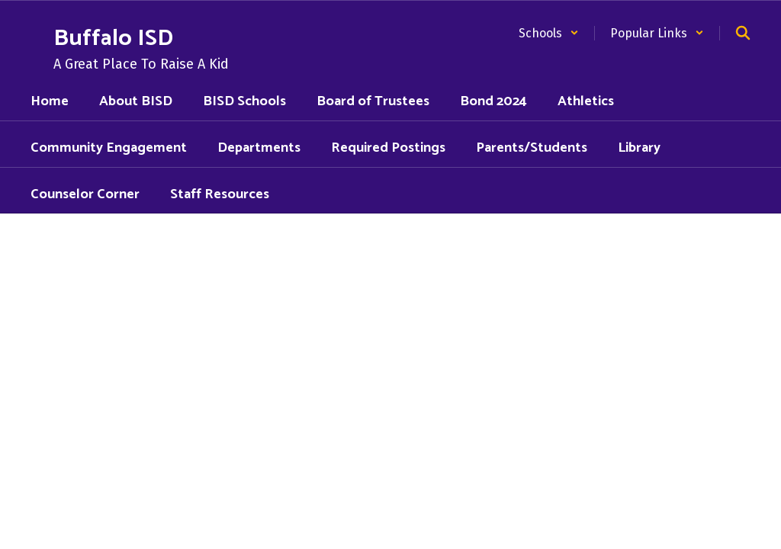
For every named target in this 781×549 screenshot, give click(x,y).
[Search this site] (742, 32)
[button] (549, 33)
